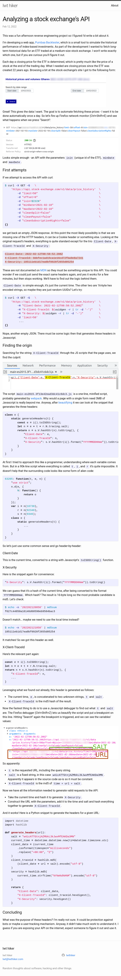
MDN (43, 269)
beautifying (65, 400)
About (114, 5)
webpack (36, 396)
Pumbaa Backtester (47, 42)
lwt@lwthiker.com (13, 954)
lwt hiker (10, 5)
